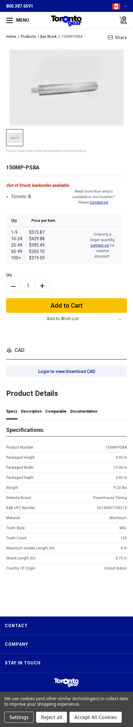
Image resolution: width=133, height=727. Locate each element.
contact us (100, 245)
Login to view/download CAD (66, 371)
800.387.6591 (19, 6)
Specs (11, 411)
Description (31, 411)
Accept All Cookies (95, 717)
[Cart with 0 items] (121, 20)
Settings (18, 717)
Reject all (51, 717)
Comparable (56, 411)
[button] (66, 682)
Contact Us (99, 202)
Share (121, 37)
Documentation (83, 411)
